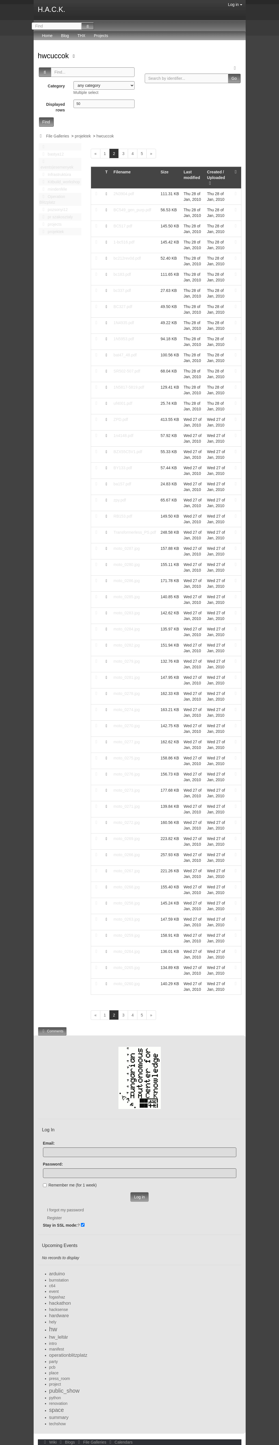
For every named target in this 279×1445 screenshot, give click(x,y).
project (55, 1384)
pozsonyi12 (54, 209)
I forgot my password (65, 1210)
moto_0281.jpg (127, 677)
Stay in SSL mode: (60, 1225)
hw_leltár (58, 1337)
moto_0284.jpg (127, 629)
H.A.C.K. (51, 9)
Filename (122, 172)
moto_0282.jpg (127, 645)
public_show (64, 1391)
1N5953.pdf (124, 339)
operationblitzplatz (68, 1355)
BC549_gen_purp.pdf (132, 210)
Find (46, 122)
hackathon (60, 1303)
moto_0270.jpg (127, 725)
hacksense (58, 1309)
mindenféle (53, 189)
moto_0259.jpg (127, 935)
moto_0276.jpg (127, 774)
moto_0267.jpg (127, 871)
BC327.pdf (123, 306)
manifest (56, 1349)
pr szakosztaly (56, 217)
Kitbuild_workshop (60, 182)
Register (54, 1218)
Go (234, 78)
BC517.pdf (123, 226)
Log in (235, 4)
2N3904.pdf (124, 193)
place (54, 1373)
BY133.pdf (123, 468)
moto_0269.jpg (127, 838)
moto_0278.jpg (127, 693)
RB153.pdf (123, 516)
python (55, 1398)
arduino (57, 1273)
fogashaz (57, 1297)
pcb (52, 1367)
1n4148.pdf (123, 435)
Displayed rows (55, 107)
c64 (52, 1286)
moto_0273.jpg (127, 790)
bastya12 (52, 154)
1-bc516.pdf (124, 242)
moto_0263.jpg (127, 919)
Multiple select (86, 92)
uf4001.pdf (123, 403)
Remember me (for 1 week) (70, 1185)
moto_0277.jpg (127, 742)
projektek (83, 136)
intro (53, 1343)
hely (53, 1322)
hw (53, 1329)
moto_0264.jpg (127, 951)
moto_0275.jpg (127, 758)
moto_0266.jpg (127, 854)
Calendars (120, 1442)
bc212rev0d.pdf (127, 258)
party (53, 1361)
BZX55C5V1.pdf (128, 451)
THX (81, 35)
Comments (52, 1031)
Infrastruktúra (55, 174)
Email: (49, 1143)
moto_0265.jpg (127, 967)
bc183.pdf (122, 274)
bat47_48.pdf (125, 355)
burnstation (59, 1280)
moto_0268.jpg (127, 887)
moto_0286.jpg (127, 580)
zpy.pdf (120, 500)
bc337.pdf (122, 290)
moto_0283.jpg (127, 613)
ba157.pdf (122, 484)
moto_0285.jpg (127, 597)
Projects (101, 35)
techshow (57, 1424)
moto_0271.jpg (127, 806)
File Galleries (57, 136)
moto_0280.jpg (127, 564)
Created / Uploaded (216, 178)
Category (56, 86)
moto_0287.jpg (127, 548)
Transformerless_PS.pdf (135, 532)
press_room (59, 1378)
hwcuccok (54, 56)
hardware (59, 1315)
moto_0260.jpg (127, 983)
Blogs (67, 1442)
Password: (53, 1164)
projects (51, 224)
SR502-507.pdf (127, 371)
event (54, 1291)
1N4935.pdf (124, 322)
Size (164, 172)
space (56, 1410)
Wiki (50, 1442)
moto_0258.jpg (127, 903)
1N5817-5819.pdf (129, 387)
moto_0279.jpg (127, 661)
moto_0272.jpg (127, 822)
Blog (65, 35)
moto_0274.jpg (127, 709)
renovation (58, 1403)
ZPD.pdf (121, 419)
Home (47, 35)
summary (59, 1417)
